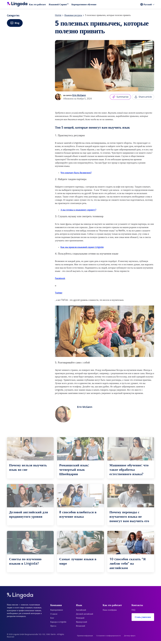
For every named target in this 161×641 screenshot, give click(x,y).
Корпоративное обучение (83, 4)
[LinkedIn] (141, 635)
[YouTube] (147, 635)
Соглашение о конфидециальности (108, 635)
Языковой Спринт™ (59, 4)
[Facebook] (151, 635)
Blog (14, 23)
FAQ (133, 610)
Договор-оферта (129, 635)
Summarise (120, 97)
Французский (81, 622)
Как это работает (37, 4)
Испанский (80, 626)
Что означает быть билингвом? (76, 172)
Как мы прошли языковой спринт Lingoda (82, 247)
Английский (81, 610)
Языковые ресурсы (73, 15)
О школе (53, 614)
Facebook (60, 278)
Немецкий (80, 618)
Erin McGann (79, 95)
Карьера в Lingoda (58, 622)
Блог (52, 618)
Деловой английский (84, 614)
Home (58, 15)
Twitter (58, 292)
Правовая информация (85, 635)
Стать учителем (143, 617)
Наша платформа (110, 610)
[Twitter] (144, 635)
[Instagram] (154, 635)
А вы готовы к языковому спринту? (78, 209)
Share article (143, 97)
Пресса (53, 626)
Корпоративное (56, 610)
